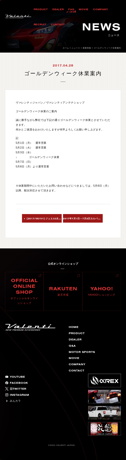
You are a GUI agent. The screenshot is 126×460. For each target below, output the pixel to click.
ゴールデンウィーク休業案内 (107, 48)
